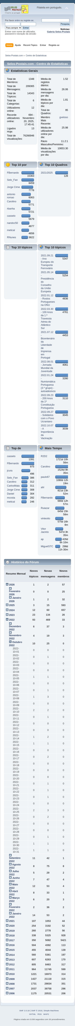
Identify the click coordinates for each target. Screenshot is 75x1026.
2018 (12, 935)
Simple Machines (51, 1010)
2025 (12, 605)
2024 (12, 610)
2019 (12, 930)
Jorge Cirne (13, 187)
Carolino (11, 201)
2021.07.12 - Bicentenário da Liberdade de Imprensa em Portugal (48, 345)
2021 (12, 921)
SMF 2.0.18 (24, 1010)
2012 (12, 964)
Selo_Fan (12, 180)
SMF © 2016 (36, 1010)
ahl (42, 487)
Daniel (10, 493)
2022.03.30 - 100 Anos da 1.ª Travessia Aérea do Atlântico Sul (47, 319)
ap (42, 539)
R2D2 (44, 456)
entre (17, 20)
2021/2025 (47, 172)
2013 (12, 959)
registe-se (28, 20)
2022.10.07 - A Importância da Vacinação (47, 432)
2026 (12, 584)
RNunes (11, 237)
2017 (12, 940)
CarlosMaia (13, 485)
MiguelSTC (47, 546)
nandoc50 (12, 223)
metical (11, 230)
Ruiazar (45, 508)
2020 (12, 925)
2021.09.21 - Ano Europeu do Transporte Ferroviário (47, 262)
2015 (12, 950)
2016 (12, 945)
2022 (12, 619)
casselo (11, 215)
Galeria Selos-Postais (58, 32)
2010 (12, 974)
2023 (12, 615)
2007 (12, 988)
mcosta (11, 497)
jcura (9, 470)
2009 (12, 979)
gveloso (63, 117)
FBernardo (13, 172)
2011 (12, 969)
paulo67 (45, 477)
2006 (12, 993)
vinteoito (45, 518)
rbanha (11, 208)
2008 (12, 984)
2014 (12, 955)
